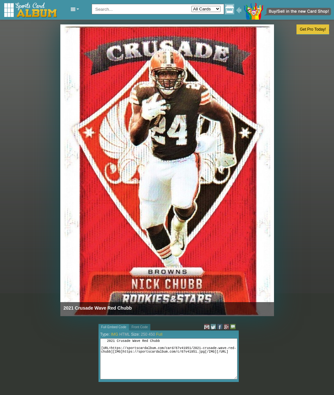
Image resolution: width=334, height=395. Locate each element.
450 (151, 334)
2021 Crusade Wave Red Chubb (98, 308)
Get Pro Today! (313, 29)
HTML (124, 334)
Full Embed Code (113, 327)
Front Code (139, 327)
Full (159, 334)
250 (144, 334)
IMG (114, 334)
